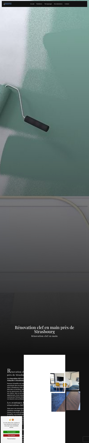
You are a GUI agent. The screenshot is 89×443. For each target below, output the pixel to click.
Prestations (39, 5)
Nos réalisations (58, 5)
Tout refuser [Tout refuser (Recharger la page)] (11, 435)
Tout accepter (11, 432)
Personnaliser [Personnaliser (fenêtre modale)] (11, 439)
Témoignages (48, 5)
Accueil (32, 5)
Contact (67, 5)
